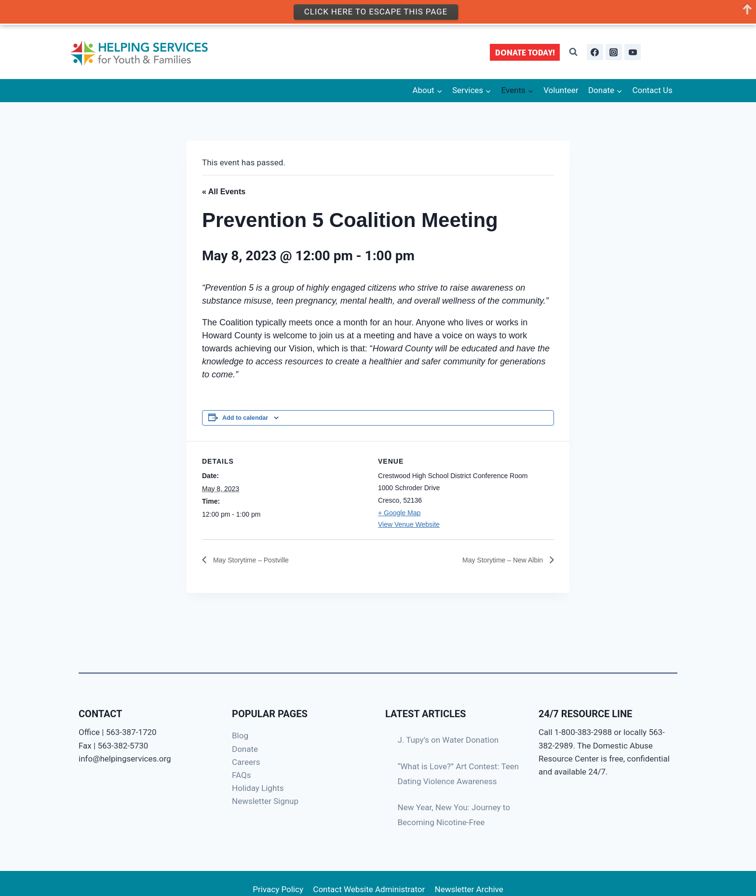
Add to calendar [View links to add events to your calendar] (245, 418)
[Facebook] (595, 52)
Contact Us (652, 90)
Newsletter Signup (265, 801)
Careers (246, 762)
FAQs (241, 775)
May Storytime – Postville (255, 560)
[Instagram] (614, 52)
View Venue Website (409, 524)
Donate (245, 749)
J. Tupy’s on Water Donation (448, 740)
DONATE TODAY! (525, 52)
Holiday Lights (258, 788)
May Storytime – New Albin (497, 560)
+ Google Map (399, 513)
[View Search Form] (573, 52)
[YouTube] (632, 52)
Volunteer (560, 90)
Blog (240, 735)
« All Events (223, 191)
